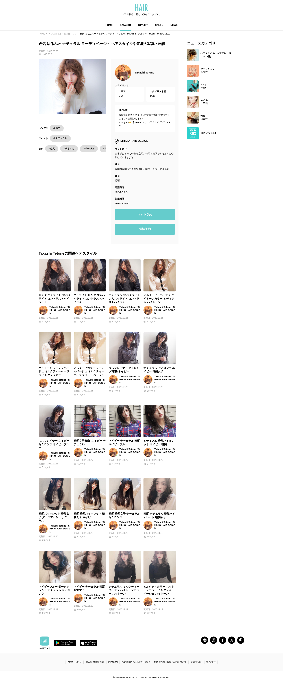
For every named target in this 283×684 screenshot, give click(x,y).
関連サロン (196, 662)
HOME (108, 25)
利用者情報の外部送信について (170, 662)
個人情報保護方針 (95, 662)
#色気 (52, 148)
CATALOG (125, 25)
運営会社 (211, 662)
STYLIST (143, 25)
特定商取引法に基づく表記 (136, 662)
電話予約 (145, 229)
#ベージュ (88, 148)
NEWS (174, 25)
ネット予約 (145, 214)
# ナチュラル (60, 138)
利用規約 (113, 662)
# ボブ (56, 128)
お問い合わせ (75, 662)
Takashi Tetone (144, 72)
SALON (159, 25)
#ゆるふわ (69, 148)
